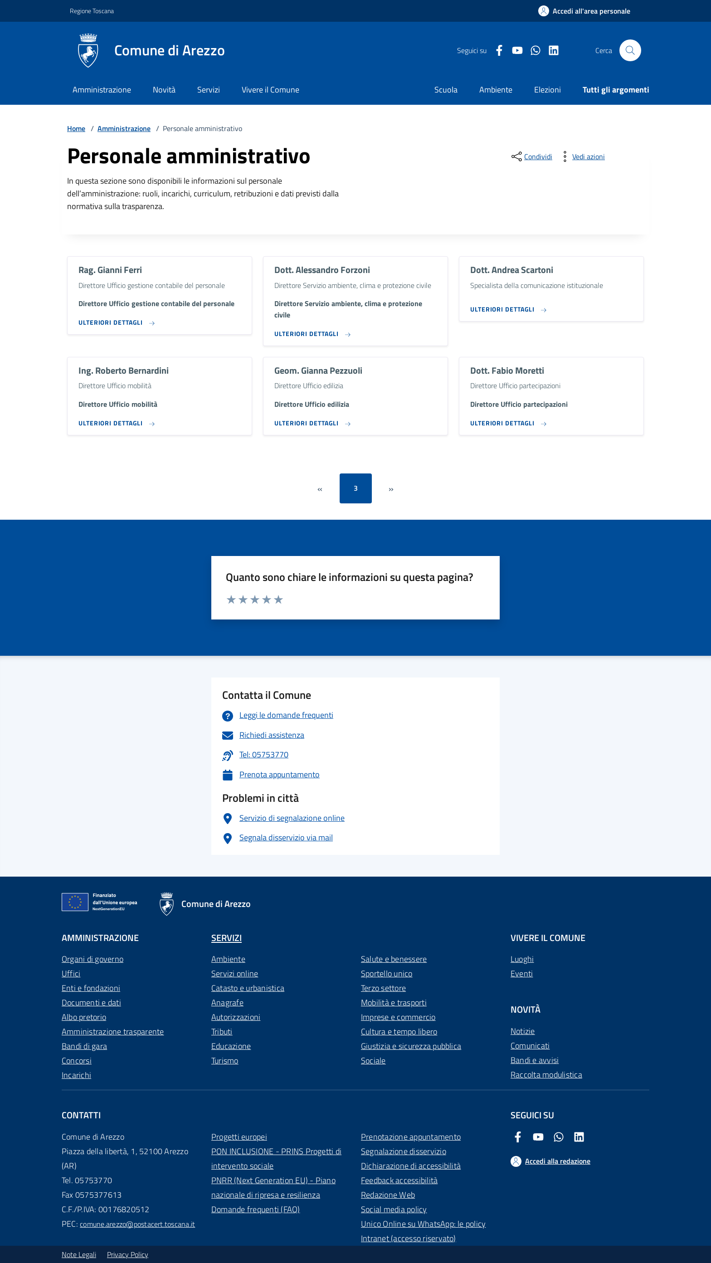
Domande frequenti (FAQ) (255, 1209)
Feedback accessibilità (399, 1180)
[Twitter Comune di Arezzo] (532, 50)
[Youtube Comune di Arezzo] (514, 50)
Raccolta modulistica (546, 1074)
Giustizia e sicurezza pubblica (411, 1046)
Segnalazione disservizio (403, 1151)
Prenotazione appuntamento (411, 1137)
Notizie (523, 1031)
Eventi (522, 973)
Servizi (208, 89)
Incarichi (76, 1075)
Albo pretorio (84, 1017)
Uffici (71, 973)
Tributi (222, 1031)
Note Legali (79, 1254)
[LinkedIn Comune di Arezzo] (550, 50)
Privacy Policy (127, 1254)
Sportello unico (387, 973)
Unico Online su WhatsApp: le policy (423, 1224)
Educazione (231, 1046)
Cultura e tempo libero (399, 1031)
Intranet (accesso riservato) (408, 1238)
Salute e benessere (394, 959)
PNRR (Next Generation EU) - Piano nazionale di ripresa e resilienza (273, 1187)
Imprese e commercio (398, 1017)
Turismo (225, 1060)
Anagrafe (227, 1002)
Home (76, 128)
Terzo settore (383, 988)
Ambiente (228, 959)
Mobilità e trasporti (394, 1002)
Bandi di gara (84, 1046)
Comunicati (530, 1045)
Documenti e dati (91, 1002)
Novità (164, 89)
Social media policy (394, 1209)
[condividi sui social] (531, 156)
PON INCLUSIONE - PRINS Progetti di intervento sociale (276, 1158)
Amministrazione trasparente (113, 1031)
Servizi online (234, 973)
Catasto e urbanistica (247, 988)
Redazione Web (388, 1195)
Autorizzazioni (235, 1017)
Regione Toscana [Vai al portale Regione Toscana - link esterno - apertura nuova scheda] (92, 10)
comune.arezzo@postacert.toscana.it (137, 1224)
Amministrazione (102, 89)
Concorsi (77, 1060)
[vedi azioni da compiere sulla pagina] (581, 156)
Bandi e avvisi (535, 1060)
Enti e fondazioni (91, 988)
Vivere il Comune (270, 89)
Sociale (373, 1060)
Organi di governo (92, 959)
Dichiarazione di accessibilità (411, 1166)
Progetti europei (239, 1137)
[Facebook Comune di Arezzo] (496, 50)
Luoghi (522, 959)
